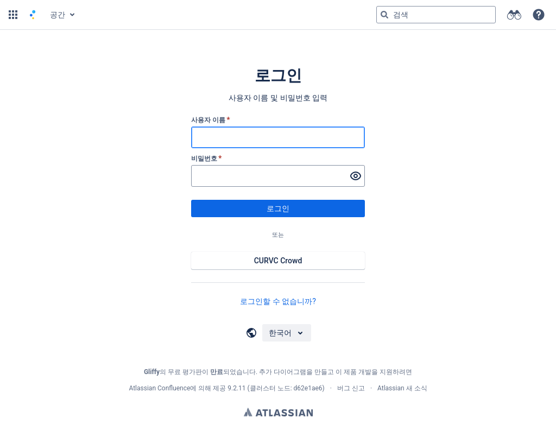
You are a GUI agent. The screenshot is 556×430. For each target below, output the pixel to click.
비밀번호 (206, 158)
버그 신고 (351, 388)
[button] (13, 15)
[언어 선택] (286, 333)
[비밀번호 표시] (355, 176)
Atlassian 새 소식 (402, 388)
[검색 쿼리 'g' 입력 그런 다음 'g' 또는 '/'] (436, 14)
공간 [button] (57, 14)
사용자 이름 (210, 120)
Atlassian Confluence (159, 388)
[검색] (384, 14)
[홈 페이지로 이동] (33, 14)
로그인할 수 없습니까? (278, 301)
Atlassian (278, 412)
